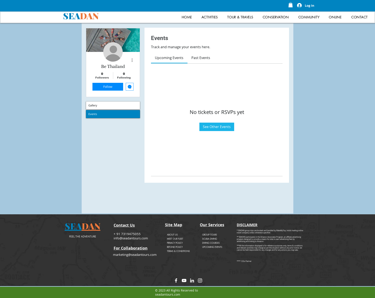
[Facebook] (176, 280)
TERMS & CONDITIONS (178, 251)
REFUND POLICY (175, 246)
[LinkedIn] (192, 280)
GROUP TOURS (209, 234)
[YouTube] (184, 280)
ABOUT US (172, 234)
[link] (169, 57)
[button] (290, 4)
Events (92, 114)
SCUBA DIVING (209, 238)
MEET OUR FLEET (175, 238)
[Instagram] (200, 280)
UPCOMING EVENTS (212, 246)
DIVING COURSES (211, 242)
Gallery (92, 105)
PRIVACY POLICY (175, 242)
